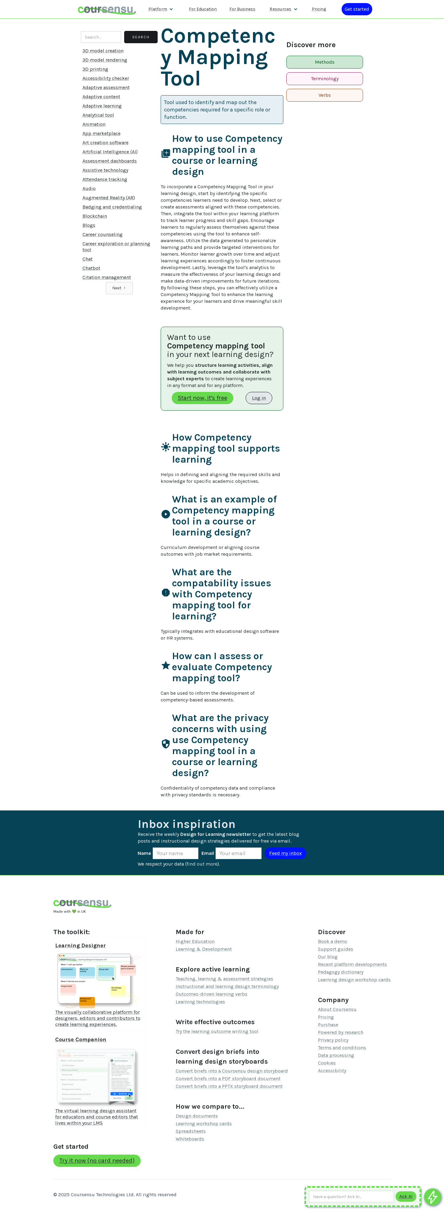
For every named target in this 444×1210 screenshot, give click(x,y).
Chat (87, 259)
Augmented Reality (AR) (108, 198)
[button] (160, 9)
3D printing (95, 69)
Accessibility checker (105, 78)
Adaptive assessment (106, 87)
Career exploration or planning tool (116, 247)
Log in (259, 398)
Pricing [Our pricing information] (319, 9)
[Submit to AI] (406, 1196)
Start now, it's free (202, 397)
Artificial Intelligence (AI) (110, 152)
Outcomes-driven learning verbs (211, 994)
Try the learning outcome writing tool (217, 1031)
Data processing (336, 1055)
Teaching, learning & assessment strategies (224, 979)
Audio (89, 188)
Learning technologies (200, 1002)
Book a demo (332, 941)
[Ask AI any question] (351, 1196)
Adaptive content (101, 97)
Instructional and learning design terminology (227, 986)
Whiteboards (190, 1139)
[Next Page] (119, 288)
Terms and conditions (342, 1047)
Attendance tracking (104, 179)
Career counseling (102, 234)
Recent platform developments (352, 964)
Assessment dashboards (109, 161)
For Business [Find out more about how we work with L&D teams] (242, 9)
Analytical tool (98, 115)
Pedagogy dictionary (340, 972)
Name (144, 853)
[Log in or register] (357, 9)
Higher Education (195, 941)
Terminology (325, 78)
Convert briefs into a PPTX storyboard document (229, 1086)
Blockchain (94, 216)
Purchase (328, 1025)
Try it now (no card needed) (97, 1160)
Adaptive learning (102, 106)
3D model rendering (104, 60)
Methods (325, 62)
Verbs (325, 95)
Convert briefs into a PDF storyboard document (228, 1078)
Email (207, 853)
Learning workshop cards (204, 1123)
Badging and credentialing (112, 207)
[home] (107, 9)
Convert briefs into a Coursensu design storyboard (232, 1071)
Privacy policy (333, 1040)
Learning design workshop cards (354, 980)
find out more (202, 864)
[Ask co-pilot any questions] (432, 1197)
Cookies (327, 1063)
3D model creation (103, 51)
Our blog (328, 957)
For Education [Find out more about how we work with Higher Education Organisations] (203, 9)
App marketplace (101, 133)
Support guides (335, 949)
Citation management (106, 277)
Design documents (197, 1116)
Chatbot (91, 268)
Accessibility (332, 1070)
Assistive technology (105, 170)
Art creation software (105, 142)
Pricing (326, 1017)
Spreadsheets (191, 1131)
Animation (93, 124)
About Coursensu (337, 1009)
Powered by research (340, 1032)
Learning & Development (204, 949)
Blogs (88, 225)
